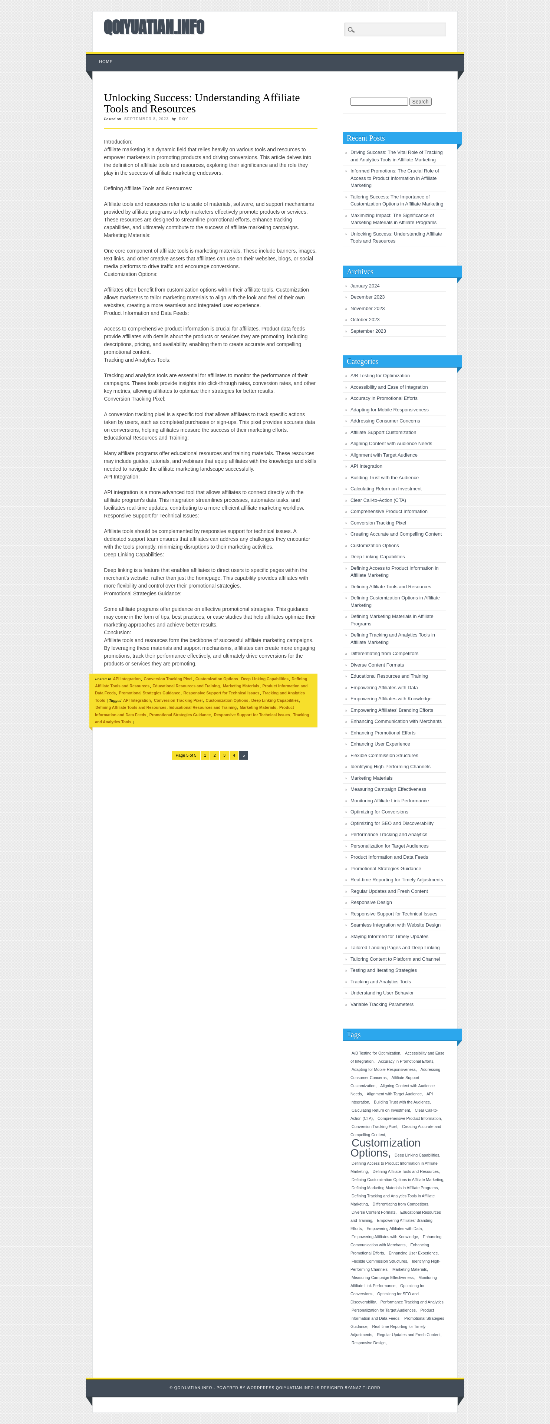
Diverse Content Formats (377, 665)
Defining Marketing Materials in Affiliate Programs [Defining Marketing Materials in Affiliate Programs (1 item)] (395, 1187)
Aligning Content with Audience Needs (391, 443)
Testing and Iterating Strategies (383, 970)
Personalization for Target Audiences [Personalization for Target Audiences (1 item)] (384, 1310)
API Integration (127, 679)
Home (106, 61)
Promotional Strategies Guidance (150, 693)
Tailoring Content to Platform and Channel (395, 959)
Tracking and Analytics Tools (380, 981)
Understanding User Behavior (382, 993)
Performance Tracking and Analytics (388, 834)
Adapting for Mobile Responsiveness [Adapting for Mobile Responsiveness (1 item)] (384, 1069)
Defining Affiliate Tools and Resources (130, 707)
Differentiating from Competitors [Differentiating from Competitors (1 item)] (400, 1204)
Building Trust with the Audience (384, 477)
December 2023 (367, 297)
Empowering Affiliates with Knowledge (391, 698)
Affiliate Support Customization (383, 432)
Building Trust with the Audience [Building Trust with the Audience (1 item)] (402, 1102)
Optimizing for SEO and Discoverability (392, 823)
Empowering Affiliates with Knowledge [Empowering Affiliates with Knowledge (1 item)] (385, 1236)
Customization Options (216, 679)
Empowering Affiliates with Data (384, 687)
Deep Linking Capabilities (265, 679)
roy (183, 118)
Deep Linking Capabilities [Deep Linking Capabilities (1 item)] (417, 1155)
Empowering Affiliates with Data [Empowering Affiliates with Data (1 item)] (394, 1228)
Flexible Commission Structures (384, 755)
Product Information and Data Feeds (389, 857)
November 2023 (367, 308)
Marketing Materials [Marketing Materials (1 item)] (409, 1269)
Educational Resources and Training (186, 686)
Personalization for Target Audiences (389, 846)
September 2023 (368, 331)
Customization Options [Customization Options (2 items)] (385, 1148)
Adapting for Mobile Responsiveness (389, 409)
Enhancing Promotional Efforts (382, 733)
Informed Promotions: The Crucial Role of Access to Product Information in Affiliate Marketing (394, 178)
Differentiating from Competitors (384, 653)
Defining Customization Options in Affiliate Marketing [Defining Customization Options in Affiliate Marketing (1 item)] (397, 1179)
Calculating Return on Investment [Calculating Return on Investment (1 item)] (381, 1110)
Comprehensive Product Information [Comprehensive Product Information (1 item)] (409, 1118)
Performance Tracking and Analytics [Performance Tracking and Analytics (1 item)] (412, 1302)
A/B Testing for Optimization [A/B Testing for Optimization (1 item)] (376, 1053)
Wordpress (261, 1388)
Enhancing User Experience (380, 744)
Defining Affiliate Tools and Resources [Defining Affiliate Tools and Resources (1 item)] (406, 1171)
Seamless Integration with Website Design (395, 925)
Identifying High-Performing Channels (390, 766)
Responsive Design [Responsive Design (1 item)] (369, 1343)
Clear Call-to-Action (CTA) (378, 500)
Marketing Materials (241, 686)
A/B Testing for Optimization (380, 375)
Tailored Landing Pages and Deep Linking (395, 947)
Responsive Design (371, 902)
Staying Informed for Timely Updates (389, 936)
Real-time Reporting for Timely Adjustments (396, 879)
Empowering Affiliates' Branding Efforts (391, 710)
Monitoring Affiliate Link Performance (389, 800)
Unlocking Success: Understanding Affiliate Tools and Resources (202, 103)
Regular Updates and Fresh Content (389, 891)
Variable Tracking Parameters (382, 1004)
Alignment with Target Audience (384, 455)
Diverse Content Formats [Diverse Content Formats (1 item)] (373, 1212)
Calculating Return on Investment (386, 488)
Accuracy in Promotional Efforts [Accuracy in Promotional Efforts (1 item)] (405, 1061)
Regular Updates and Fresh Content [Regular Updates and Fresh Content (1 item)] (408, 1334)
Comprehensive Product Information (389, 511)
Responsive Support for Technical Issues (222, 693)
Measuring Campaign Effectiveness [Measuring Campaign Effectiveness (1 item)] (383, 1277)
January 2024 (365, 286)
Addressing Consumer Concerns (385, 421)
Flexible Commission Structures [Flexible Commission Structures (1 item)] (379, 1261)
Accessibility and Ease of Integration (389, 387)
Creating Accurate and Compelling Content (396, 534)
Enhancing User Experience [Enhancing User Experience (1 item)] (413, 1253)
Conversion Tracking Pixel (168, 679)
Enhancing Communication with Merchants (396, 721)
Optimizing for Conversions (379, 812)
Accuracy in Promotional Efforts (384, 398)
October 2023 (365, 319)
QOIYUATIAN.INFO (154, 27)
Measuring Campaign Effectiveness (388, 789)
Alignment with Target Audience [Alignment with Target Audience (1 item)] (394, 1094)
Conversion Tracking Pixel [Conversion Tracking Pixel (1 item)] (374, 1126)
